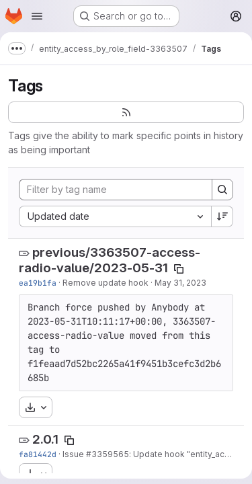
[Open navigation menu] (37, 16)
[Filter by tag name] (115, 189)
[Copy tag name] (179, 269)
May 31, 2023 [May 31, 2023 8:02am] (180, 283)
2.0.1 (45, 439)
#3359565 (107, 454)
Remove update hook (105, 283)
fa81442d (37, 454)
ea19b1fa (37, 283)
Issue (74, 454)
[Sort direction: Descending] (222, 216)
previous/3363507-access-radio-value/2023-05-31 (109, 260)
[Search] (222, 189)
